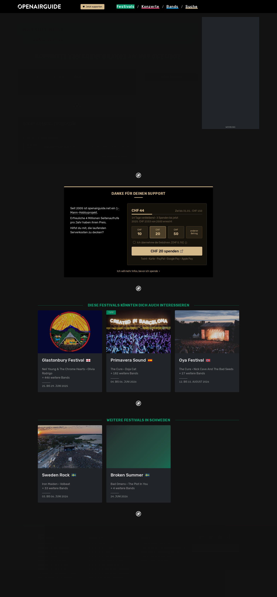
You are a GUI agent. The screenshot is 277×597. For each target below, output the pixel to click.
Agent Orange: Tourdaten (49, 124)
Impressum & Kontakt (155, 561)
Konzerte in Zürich (101, 548)
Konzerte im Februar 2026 (106, 565)
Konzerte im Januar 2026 (106, 561)
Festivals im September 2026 (57, 573)
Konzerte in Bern (100, 552)
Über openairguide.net (155, 544)
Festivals (40, 18)
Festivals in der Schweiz (54, 548)
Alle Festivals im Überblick (55, 578)
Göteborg (149, 31)
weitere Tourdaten (171, 76)
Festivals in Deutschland (54, 552)
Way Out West (74, 18)
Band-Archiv (94, 18)
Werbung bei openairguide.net (161, 552)
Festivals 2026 (47, 556)
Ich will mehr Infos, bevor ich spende (137, 271)
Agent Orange (114, 18)
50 (176, 232)
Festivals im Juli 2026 (52, 569)
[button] (179, 40)
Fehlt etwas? (125, 124)
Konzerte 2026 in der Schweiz (109, 573)
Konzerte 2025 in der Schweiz (109, 569)
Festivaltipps (46, 544)
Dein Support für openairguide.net (163, 548)
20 (158, 232)
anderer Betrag (194, 232)
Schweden (56, 18)
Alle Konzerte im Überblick (106, 578)
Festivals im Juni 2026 (53, 565)
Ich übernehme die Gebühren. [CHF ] (160, 242)
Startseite (24, 18)
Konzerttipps (97, 544)
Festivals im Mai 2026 (52, 561)
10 (140, 232)
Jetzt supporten (92, 6)
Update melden (215, 548)
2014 (77, 76)
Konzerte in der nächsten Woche (110, 556)
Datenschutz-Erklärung (156, 556)
